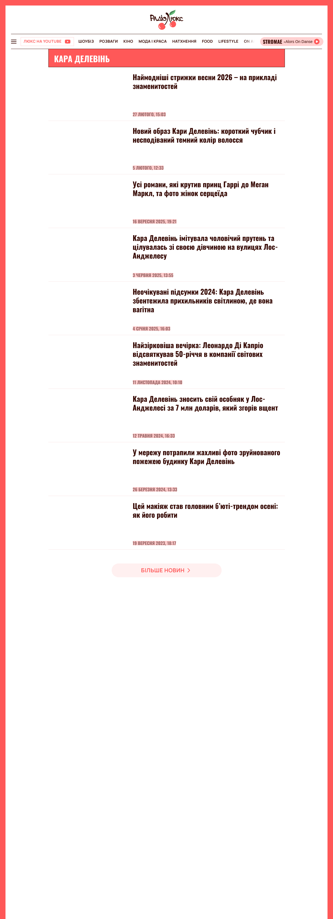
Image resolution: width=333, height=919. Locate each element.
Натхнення (184, 41)
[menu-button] (13, 41)
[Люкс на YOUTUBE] (47, 41)
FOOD (207, 41)
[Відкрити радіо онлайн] (291, 41)
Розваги (108, 41)
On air (250, 41)
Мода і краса (153, 41)
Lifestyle (228, 41)
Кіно (128, 41)
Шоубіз (86, 41)
